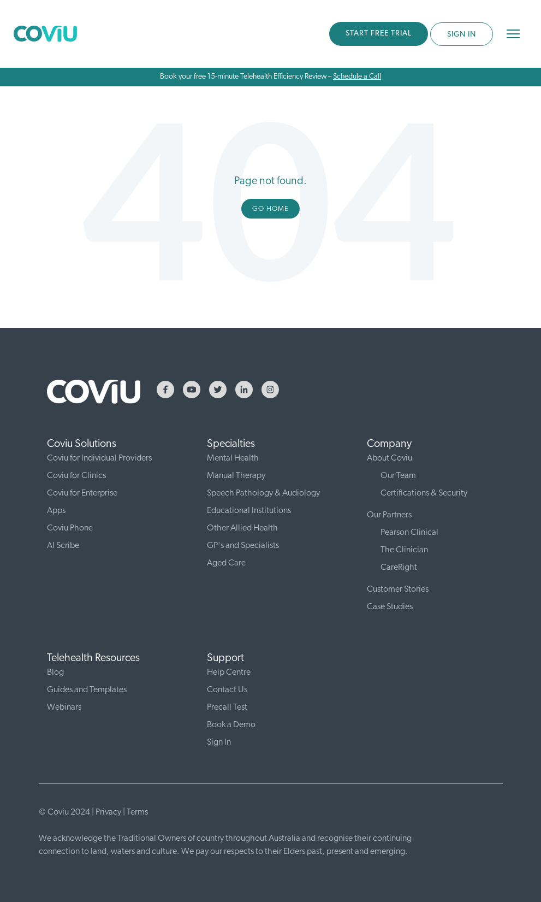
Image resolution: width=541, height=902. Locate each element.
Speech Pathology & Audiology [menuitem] (263, 493)
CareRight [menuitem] (399, 567)
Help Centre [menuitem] (229, 672)
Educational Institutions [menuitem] (249, 510)
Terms (137, 812)
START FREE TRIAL (379, 34)
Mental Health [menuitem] (233, 458)
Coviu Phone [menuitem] (70, 528)
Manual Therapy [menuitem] (236, 475)
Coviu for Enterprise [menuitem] (82, 493)
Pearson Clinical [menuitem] (409, 532)
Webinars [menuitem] (64, 707)
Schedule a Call (357, 77)
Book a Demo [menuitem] (231, 725)
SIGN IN (461, 35)
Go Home (270, 209)
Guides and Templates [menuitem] (87, 690)
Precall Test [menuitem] (227, 707)
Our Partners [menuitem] (389, 515)
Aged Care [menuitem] (226, 563)
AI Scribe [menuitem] (63, 545)
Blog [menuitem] (55, 672)
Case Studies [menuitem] (390, 607)
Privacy (108, 812)
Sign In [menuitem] (219, 742)
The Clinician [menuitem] (404, 550)
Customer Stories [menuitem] (398, 589)
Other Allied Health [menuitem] (242, 528)
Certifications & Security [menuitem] (424, 493)
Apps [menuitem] (56, 510)
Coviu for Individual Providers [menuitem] (99, 458)
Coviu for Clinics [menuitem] (76, 475)
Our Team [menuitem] (398, 475)
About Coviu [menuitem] (389, 458)
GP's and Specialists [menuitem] (243, 545)
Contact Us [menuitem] (227, 690)
